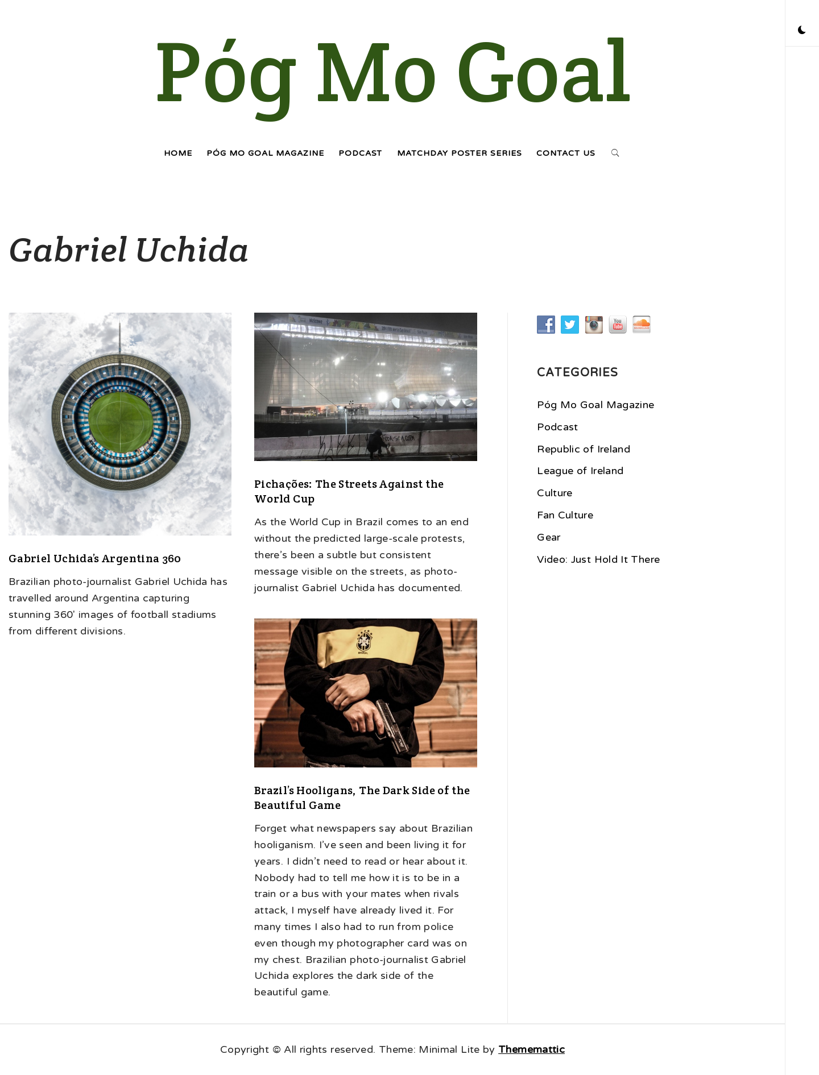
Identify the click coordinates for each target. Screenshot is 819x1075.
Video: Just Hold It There (598, 559)
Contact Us (565, 153)
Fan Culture (565, 515)
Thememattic (531, 1049)
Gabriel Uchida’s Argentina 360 (95, 558)
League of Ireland (580, 470)
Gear (548, 537)
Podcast (360, 153)
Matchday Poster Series (459, 153)
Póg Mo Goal (392, 71)
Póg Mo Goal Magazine (265, 153)
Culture (555, 493)
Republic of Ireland (583, 449)
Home (178, 153)
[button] (802, 31)
